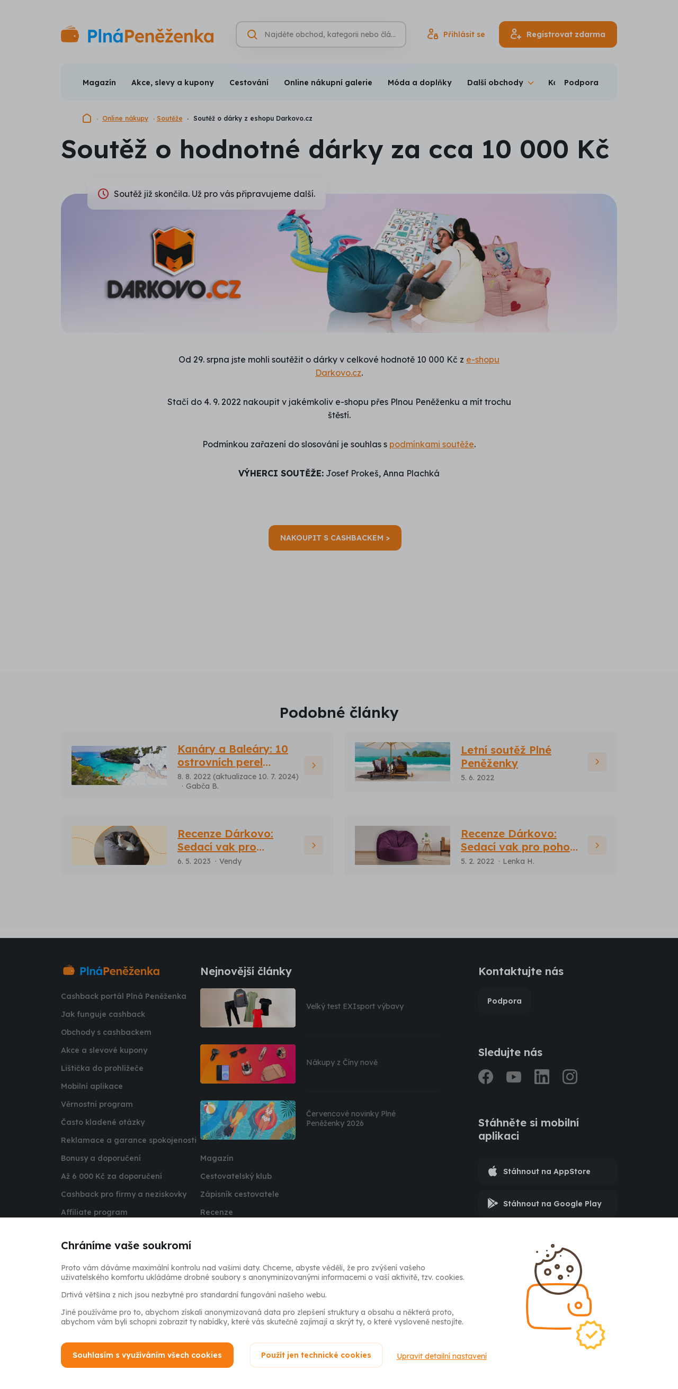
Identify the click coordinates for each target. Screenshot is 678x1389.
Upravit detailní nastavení (444, 1355)
